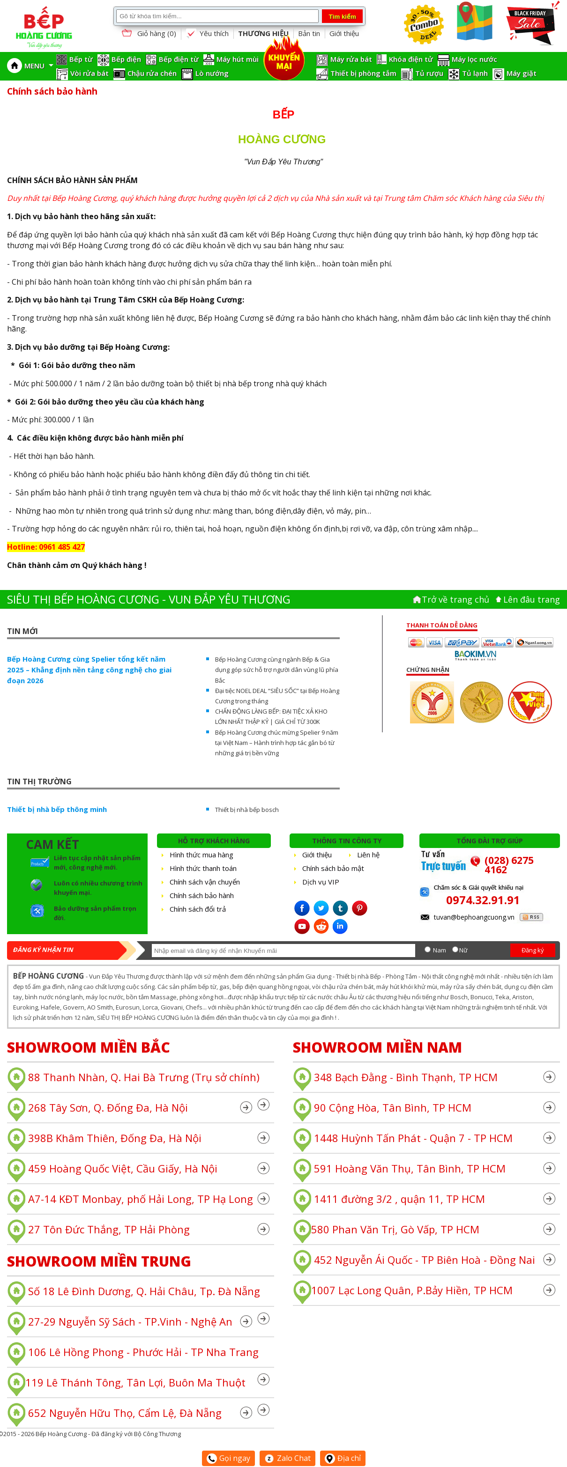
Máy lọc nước (474, 59)
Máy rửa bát (351, 59)
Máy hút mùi (237, 59)
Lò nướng (212, 73)
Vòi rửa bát (89, 73)
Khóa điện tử (411, 59)
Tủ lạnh (475, 73)
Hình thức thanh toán (203, 868)
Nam (439, 950)
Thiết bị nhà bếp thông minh (57, 809)
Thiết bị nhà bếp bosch (247, 809)
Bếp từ (81, 59)
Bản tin (309, 33)
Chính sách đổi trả (198, 909)
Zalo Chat (287, 1458)
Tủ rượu (429, 73)
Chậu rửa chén (152, 73)
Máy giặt (522, 73)
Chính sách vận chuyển (205, 881)
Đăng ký (533, 950)
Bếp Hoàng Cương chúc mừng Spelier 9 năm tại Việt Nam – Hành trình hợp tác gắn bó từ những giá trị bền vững (276, 742)
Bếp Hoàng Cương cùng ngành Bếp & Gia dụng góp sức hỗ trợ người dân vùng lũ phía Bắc (276, 669)
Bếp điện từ (179, 59)
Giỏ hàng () (148, 34)
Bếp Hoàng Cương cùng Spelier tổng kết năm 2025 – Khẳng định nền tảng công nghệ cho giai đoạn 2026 (89, 669)
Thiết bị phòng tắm (363, 73)
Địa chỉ (343, 1458)
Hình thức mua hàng (201, 854)
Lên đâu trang (531, 599)
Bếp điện (126, 59)
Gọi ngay (228, 1458)
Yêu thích (207, 34)
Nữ (463, 950)
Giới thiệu (344, 33)
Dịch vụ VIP (320, 881)
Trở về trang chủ (455, 599)
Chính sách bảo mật (333, 868)
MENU (38, 65)
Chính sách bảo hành (202, 895)
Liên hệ (368, 854)
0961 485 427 (62, 547)
